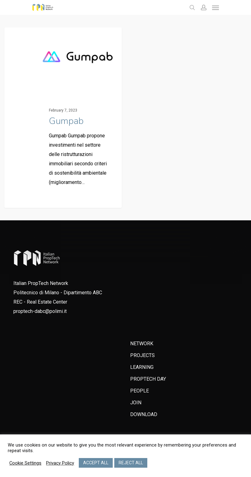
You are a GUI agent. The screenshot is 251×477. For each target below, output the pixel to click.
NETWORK (141, 343)
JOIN (135, 403)
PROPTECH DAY (148, 379)
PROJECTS (142, 355)
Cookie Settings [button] (25, 463)
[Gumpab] (63, 119)
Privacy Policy (60, 463)
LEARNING (142, 367)
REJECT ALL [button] (131, 462)
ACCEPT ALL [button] (95, 462)
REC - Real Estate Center (40, 302)
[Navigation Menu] (215, 7)
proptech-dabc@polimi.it (40, 311)
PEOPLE (139, 391)
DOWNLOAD (143, 414)
